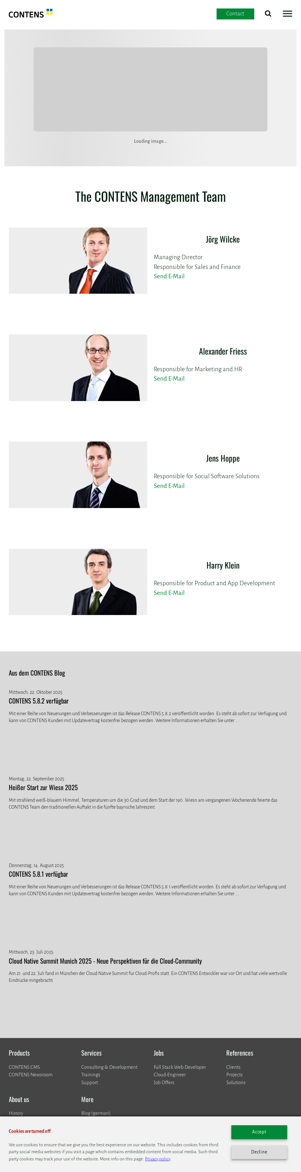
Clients (233, 1067)
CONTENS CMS (24, 1067)
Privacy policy (157, 1159)
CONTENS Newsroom (30, 1074)
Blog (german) (95, 1113)
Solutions (235, 1082)
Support (89, 1082)
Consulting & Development (109, 1067)
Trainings (90, 1074)
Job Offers (164, 1082)
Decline (259, 1152)
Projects (234, 1074)
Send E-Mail (169, 276)
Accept (259, 1132)
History (16, 1113)
